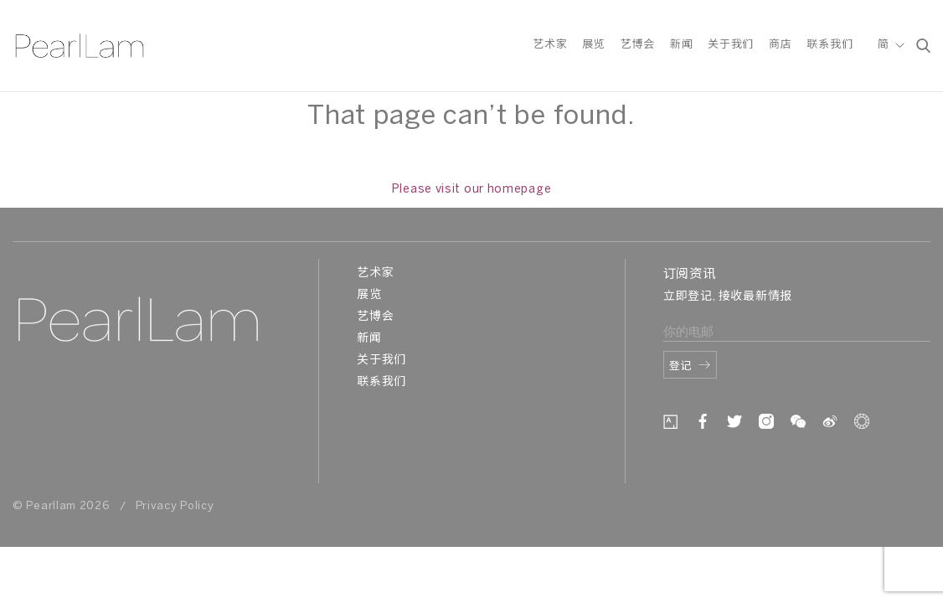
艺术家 (550, 44)
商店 (780, 44)
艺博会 (638, 44)
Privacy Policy (175, 506)
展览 (593, 44)
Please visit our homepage (472, 189)
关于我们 (731, 44)
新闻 (681, 44)
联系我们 (829, 44)
